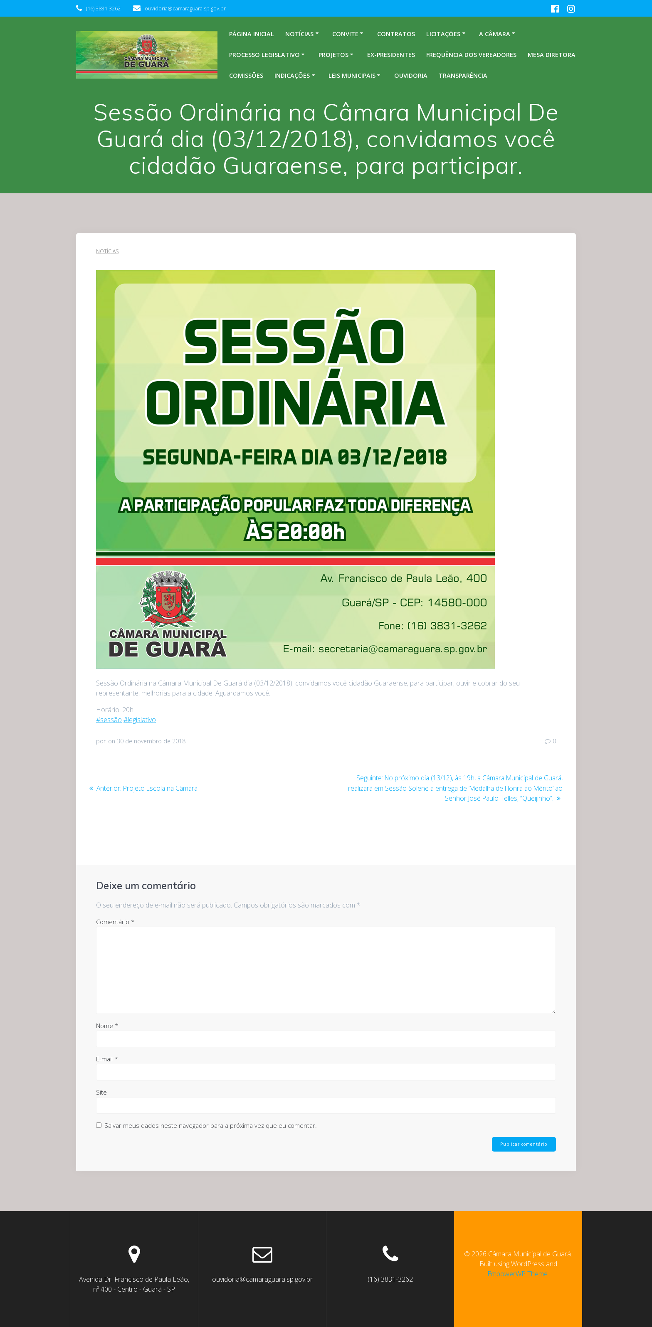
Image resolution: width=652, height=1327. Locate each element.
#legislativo (139, 719)
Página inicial (251, 34)
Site (101, 1092)
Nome (107, 1025)
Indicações (292, 75)
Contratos (396, 34)
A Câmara (494, 34)
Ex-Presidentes (391, 55)
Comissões (246, 75)
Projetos (333, 55)
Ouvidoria (410, 75)
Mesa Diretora (551, 55)
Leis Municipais (351, 75)
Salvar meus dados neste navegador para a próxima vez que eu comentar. (210, 1125)
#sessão (109, 719)
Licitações (443, 34)
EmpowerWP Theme (517, 1273)
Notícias (299, 34)
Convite (345, 34)
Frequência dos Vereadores (471, 55)
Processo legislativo (264, 55)
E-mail (107, 1058)
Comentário (115, 921)
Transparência (463, 75)
